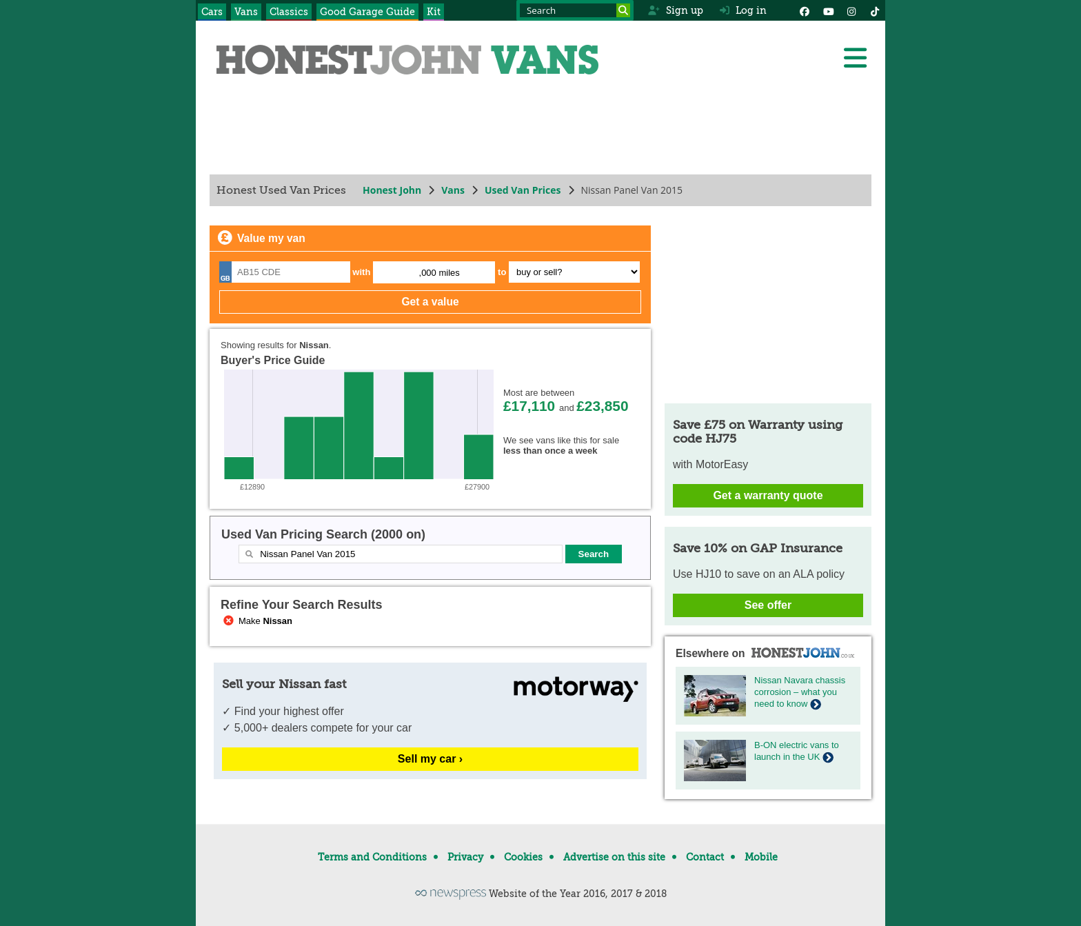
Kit (434, 11)
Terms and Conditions (372, 857)
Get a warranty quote (767, 495)
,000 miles (439, 273)
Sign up (675, 10)
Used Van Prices (523, 190)
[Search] (623, 10)
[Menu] (855, 58)
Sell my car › (430, 759)
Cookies (523, 857)
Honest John (392, 190)
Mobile (761, 857)
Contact (705, 857)
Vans (246, 11)
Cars (212, 11)
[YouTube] (828, 10)
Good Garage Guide (367, 11)
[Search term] (575, 10)
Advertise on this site (614, 857)
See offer (768, 605)
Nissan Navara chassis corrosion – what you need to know (799, 692)
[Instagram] (851, 10)
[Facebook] (804, 10)
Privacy (465, 857)
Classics (289, 11)
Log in (743, 10)
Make (256, 621)
